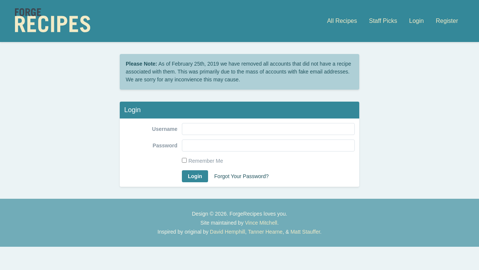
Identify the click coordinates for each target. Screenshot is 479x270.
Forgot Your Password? (241, 176)
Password (165, 145)
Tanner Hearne (265, 232)
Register (447, 21)
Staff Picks (383, 21)
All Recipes (342, 21)
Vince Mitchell (261, 223)
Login (416, 21)
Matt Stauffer (305, 232)
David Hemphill (227, 232)
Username (164, 129)
